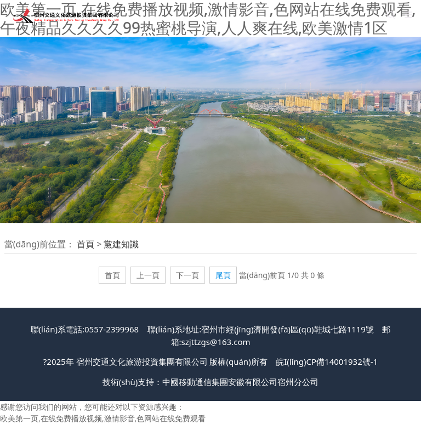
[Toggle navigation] (408, 15)
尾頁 (223, 275)
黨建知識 (121, 244)
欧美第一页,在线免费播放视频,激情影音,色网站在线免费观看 (103, 418)
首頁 (85, 244)
